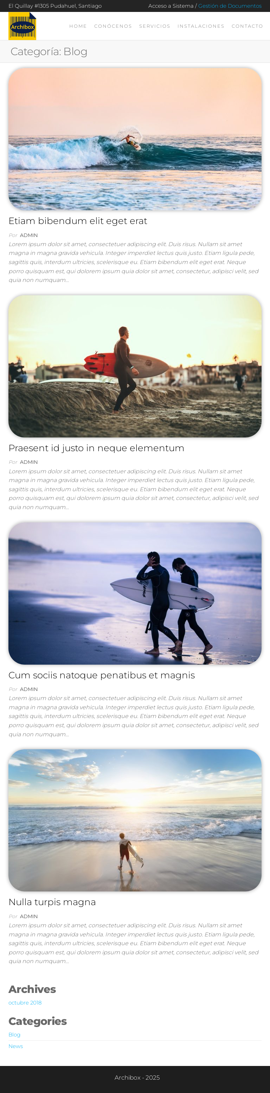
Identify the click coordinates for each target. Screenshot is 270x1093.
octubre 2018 (24, 1002)
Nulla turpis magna (52, 902)
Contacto (247, 26)
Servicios (155, 26)
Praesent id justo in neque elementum (96, 448)
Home (78, 26)
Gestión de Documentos (230, 5)
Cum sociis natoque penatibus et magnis (101, 675)
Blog (14, 1034)
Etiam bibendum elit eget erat (77, 220)
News (15, 1046)
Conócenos (113, 26)
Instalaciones (201, 26)
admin (29, 235)
